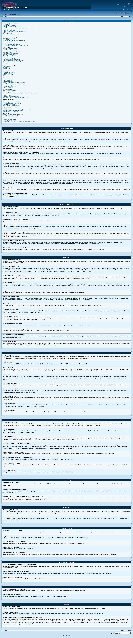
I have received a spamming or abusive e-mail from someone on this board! (20, 93)
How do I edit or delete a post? (9, 50)
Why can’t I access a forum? (9, 55)
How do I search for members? (10, 104)
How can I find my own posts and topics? (12, 105)
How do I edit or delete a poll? (9, 54)
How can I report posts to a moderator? (11, 59)
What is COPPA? (6, 32)
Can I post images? (7, 69)
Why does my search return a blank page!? (12, 103)
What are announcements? (9, 72)
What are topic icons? (7, 75)
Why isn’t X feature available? (9, 120)
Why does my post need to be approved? (12, 61)
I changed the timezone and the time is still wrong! (14, 40)
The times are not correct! (8, 39)
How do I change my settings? (9, 38)
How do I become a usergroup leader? (11, 83)
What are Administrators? (8, 79)
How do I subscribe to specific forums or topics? (13, 110)
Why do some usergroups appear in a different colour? (15, 85)
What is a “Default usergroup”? (9, 86)
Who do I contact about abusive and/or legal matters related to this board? (19, 121)
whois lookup (104, 619)
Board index (4, 16)
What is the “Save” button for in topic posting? (13, 60)
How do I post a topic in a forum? (10, 48)
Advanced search (127, 6)
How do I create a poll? (8, 52)
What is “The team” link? (8, 87)
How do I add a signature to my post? (11, 51)
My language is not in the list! (9, 41)
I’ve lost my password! (8, 29)
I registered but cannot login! (9, 30)
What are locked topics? (8, 74)
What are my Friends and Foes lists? (11, 96)
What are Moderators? (8, 80)
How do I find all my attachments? (10, 115)
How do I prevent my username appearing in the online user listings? (18, 27)
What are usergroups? (8, 81)
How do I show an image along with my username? (14, 43)
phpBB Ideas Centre (68, 613)
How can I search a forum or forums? (11, 101)
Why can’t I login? (7, 24)
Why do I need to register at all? (10, 25)
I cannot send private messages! (10, 90)
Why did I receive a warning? (9, 58)
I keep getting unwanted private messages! (12, 92)
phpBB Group (43, 608)
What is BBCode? (7, 66)
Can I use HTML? (7, 67)
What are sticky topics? (8, 73)
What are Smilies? (7, 68)
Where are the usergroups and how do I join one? (14, 82)
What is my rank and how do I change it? (12, 44)
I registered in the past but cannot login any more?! (14, 31)
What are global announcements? (10, 71)
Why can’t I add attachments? (9, 57)
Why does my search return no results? (11, 102)
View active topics (16, 14)
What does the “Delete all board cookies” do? (13, 35)
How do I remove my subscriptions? (11, 111)
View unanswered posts (6, 14)
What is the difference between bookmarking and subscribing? (17, 109)
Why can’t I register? (7, 33)
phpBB (69, 635)
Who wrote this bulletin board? (9, 119)
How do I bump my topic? (8, 63)
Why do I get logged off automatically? (11, 26)
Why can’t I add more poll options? (10, 53)
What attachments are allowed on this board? (13, 114)
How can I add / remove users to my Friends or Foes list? (15, 97)
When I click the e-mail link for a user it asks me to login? (15, 45)
